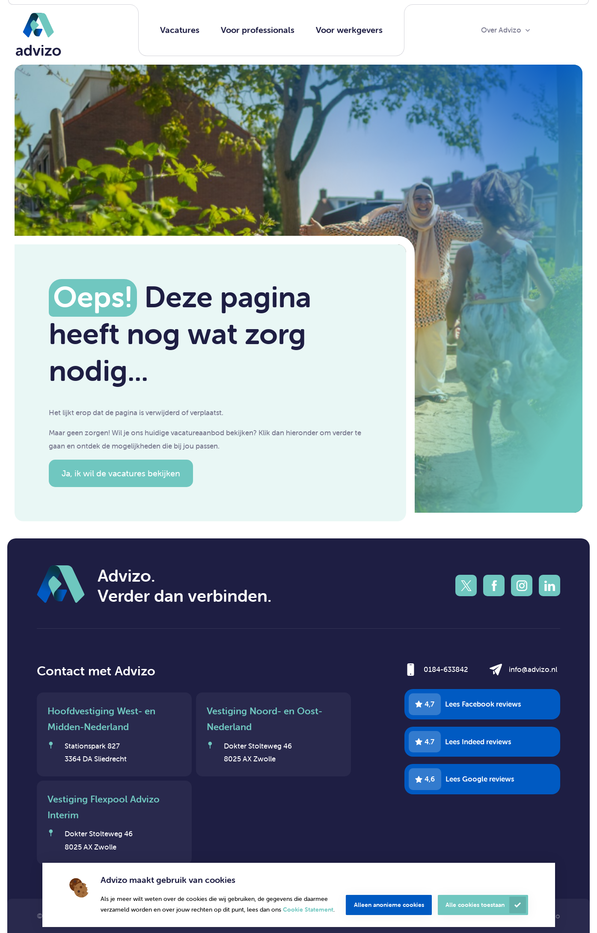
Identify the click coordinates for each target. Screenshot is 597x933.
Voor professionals (257, 29)
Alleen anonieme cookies (389, 905)
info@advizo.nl (533, 669)
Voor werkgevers (349, 29)
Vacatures (179, 29)
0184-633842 (446, 669)
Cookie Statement (308, 909)
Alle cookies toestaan (475, 905)
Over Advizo (501, 30)
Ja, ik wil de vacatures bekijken (121, 473)
